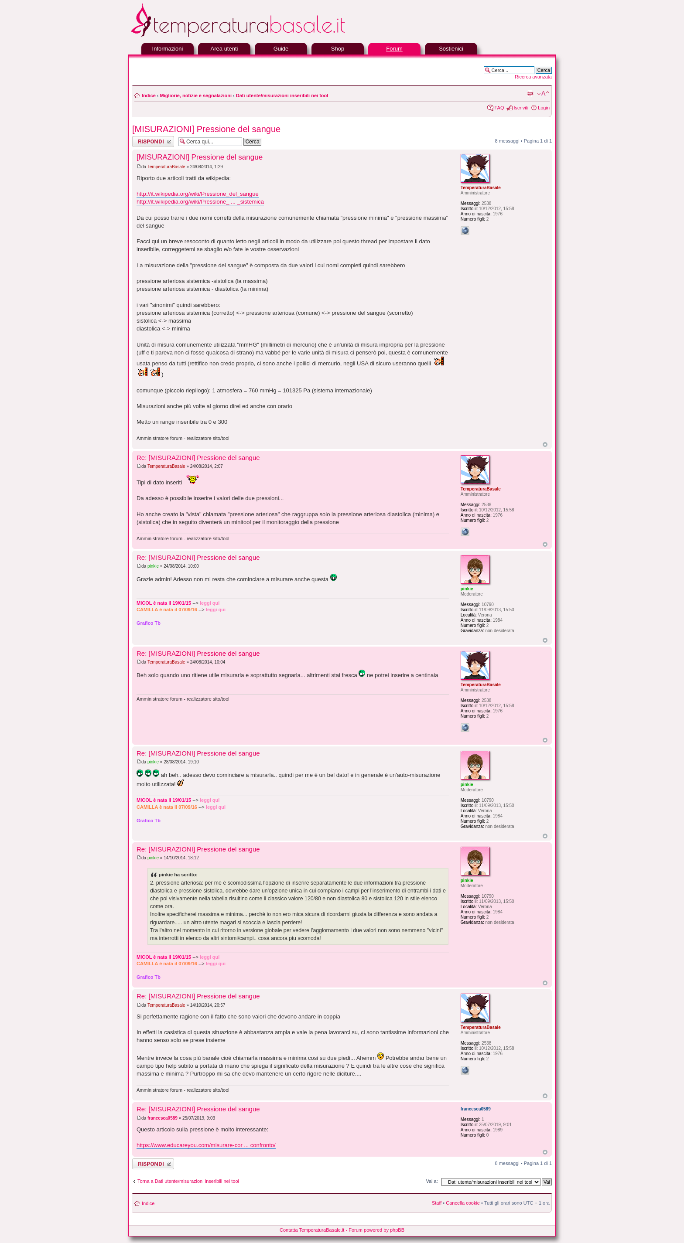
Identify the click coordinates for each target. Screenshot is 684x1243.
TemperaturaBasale (166, 166)
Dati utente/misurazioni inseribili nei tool (282, 95)
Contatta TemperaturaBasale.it (312, 1230)
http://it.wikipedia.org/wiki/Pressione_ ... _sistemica (200, 201)
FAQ (499, 107)
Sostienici (451, 48)
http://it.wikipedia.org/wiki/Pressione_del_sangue (198, 194)
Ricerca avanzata (533, 76)
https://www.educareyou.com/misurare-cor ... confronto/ (206, 1145)
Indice (149, 95)
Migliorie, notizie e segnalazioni (196, 95)
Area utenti (224, 48)
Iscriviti (520, 107)
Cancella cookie (463, 1203)
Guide (281, 48)
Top (545, 444)
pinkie (153, 566)
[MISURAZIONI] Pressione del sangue (206, 129)
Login (544, 107)
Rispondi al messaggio (153, 141)
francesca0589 (162, 1118)
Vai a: (432, 1181)
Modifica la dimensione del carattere (543, 94)
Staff (436, 1203)
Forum (394, 48)
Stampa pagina (530, 94)
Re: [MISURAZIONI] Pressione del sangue (198, 457)
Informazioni (167, 48)
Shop (337, 48)
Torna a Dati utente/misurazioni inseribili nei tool (188, 1181)
